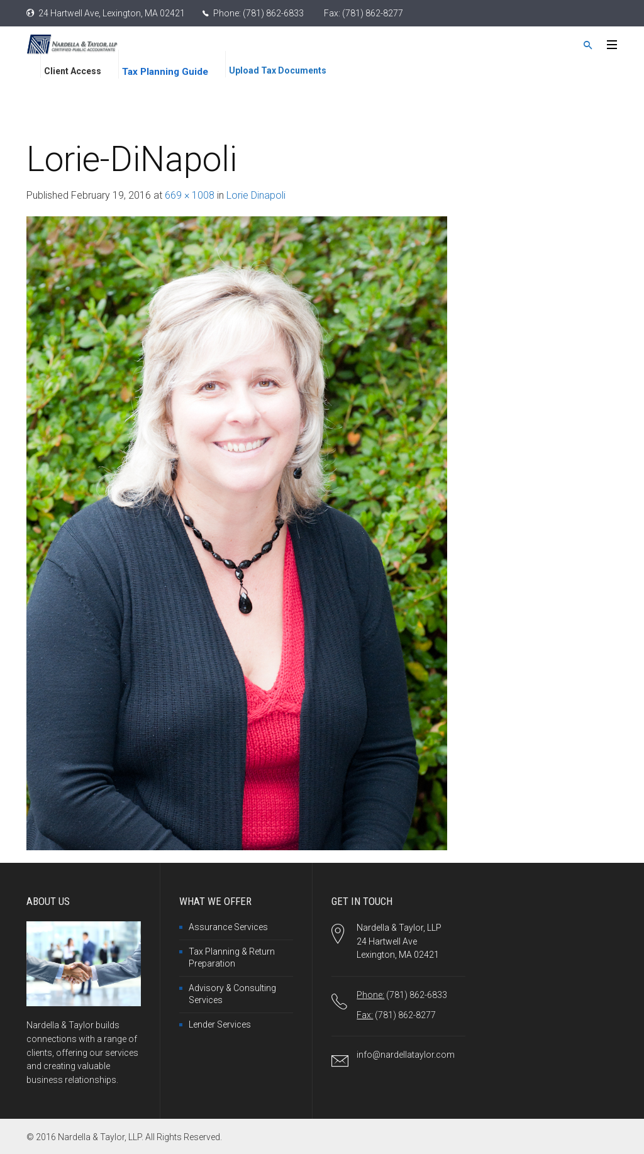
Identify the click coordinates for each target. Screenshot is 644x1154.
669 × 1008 (189, 195)
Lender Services (220, 1024)
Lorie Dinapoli (256, 195)
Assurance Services (228, 927)
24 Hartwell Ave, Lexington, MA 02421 (111, 13)
